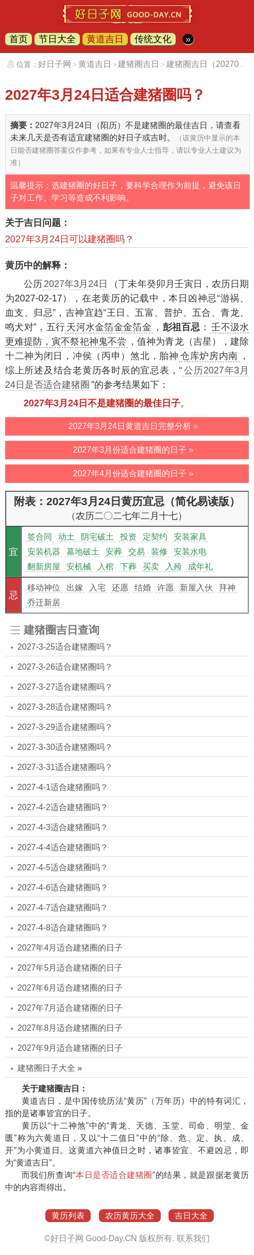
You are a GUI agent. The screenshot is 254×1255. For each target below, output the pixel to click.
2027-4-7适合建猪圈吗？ (63, 907)
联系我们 (193, 1238)
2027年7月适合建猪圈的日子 (70, 1007)
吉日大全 (191, 1215)
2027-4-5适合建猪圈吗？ (63, 867)
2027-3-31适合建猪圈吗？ (65, 767)
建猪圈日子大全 (46, 1068)
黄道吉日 (105, 39)
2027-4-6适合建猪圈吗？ (63, 887)
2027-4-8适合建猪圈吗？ (63, 927)
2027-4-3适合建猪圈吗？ (63, 827)
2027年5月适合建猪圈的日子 (70, 967)
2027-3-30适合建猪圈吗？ (65, 747)
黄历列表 (68, 1215)
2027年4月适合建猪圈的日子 (70, 947)
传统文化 (153, 39)
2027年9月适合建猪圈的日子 (70, 1048)
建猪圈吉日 (138, 64)
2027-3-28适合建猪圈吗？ (65, 707)
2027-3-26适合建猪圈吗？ (65, 666)
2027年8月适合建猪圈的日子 (70, 1028)
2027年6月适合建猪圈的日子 (70, 987)
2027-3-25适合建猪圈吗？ (65, 646)
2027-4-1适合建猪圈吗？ (63, 787)
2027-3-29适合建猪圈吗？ (65, 727)
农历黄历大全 (130, 1215)
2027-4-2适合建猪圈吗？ (63, 807)
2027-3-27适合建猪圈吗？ (65, 687)
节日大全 (57, 39)
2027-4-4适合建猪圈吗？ (63, 847)
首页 (18, 39)
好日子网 (54, 64)
